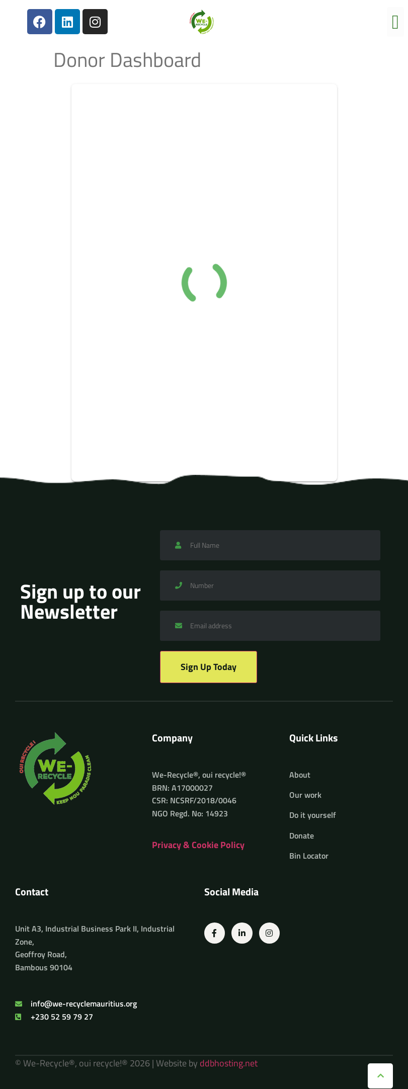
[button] (395, 22)
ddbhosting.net (229, 1063)
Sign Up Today (208, 667)
